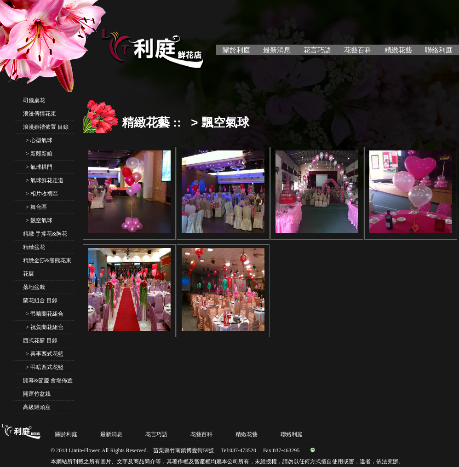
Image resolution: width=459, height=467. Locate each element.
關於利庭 (236, 50)
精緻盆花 (34, 247)
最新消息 (277, 50)
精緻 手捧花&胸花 (45, 234)
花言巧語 (317, 50)
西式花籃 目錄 (40, 340)
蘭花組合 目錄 (40, 300)
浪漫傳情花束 (39, 113)
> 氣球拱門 (37, 167)
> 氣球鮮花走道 (43, 180)
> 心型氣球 (37, 140)
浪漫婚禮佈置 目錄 (46, 127)
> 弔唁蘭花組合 (43, 314)
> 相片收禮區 (40, 193)
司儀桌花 (34, 100)
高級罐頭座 (37, 407)
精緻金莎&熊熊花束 (47, 260)
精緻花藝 (398, 50)
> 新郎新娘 (37, 153)
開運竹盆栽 (37, 394)
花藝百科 (358, 50)
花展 (28, 274)
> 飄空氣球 (37, 220)
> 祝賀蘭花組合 (43, 327)
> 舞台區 (35, 207)
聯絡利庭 (439, 50)
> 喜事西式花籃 (43, 354)
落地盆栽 (34, 287)
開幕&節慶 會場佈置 (48, 380)
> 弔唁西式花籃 (43, 367)
